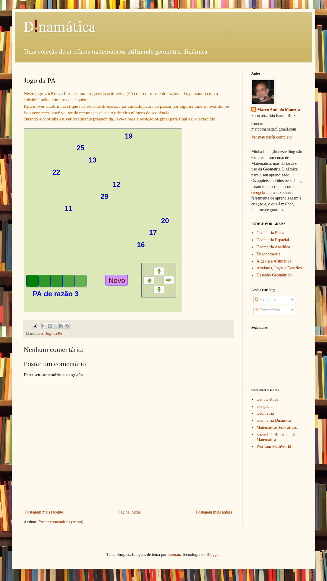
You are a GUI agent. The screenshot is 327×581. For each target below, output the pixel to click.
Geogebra (259, 192)
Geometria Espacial (273, 240)
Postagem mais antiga (214, 512)
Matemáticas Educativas (277, 427)
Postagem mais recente (44, 512)
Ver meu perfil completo (271, 137)
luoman (174, 554)
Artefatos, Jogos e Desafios (279, 268)
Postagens (265, 299)
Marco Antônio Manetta (278, 109)
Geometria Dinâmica (274, 420)
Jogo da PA (54, 333)
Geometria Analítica (273, 247)
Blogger (212, 554)
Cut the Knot (267, 399)
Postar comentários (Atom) (60, 522)
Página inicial (129, 512)
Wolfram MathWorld (274, 446)
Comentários (268, 310)
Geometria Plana (270, 233)
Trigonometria (268, 254)
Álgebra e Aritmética (274, 261)
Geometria (265, 413)
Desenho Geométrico (274, 275)
